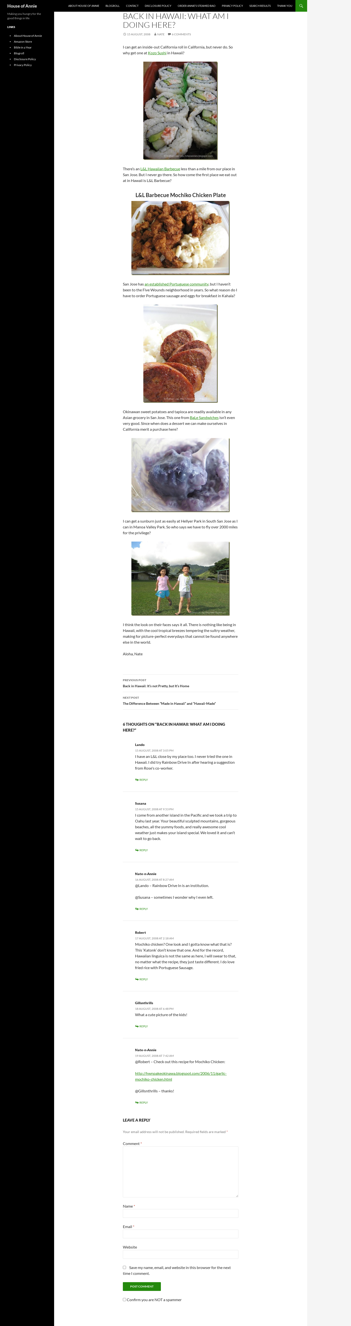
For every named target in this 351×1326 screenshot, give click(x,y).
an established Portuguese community (176, 284)
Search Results (260, 5)
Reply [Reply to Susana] (143, 850)
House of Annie (22, 6)
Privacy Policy (232, 5)
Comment (132, 1143)
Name (129, 1206)
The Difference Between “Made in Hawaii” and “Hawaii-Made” (180, 700)
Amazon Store (23, 41)
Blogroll (113, 5)
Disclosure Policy (158, 5)
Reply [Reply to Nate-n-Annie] (143, 909)
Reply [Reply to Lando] (143, 780)
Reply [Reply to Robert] (143, 979)
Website (130, 1247)
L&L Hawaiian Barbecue (160, 168)
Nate (161, 34)
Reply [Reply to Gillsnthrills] (143, 1026)
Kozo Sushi (157, 52)
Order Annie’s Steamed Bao (196, 5)
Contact (132, 5)
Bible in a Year (23, 47)
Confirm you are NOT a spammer (152, 1299)
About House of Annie (83, 5)
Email (128, 1226)
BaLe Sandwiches (204, 417)
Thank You (284, 5)
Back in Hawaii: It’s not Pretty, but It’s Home (180, 682)
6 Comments (181, 34)
